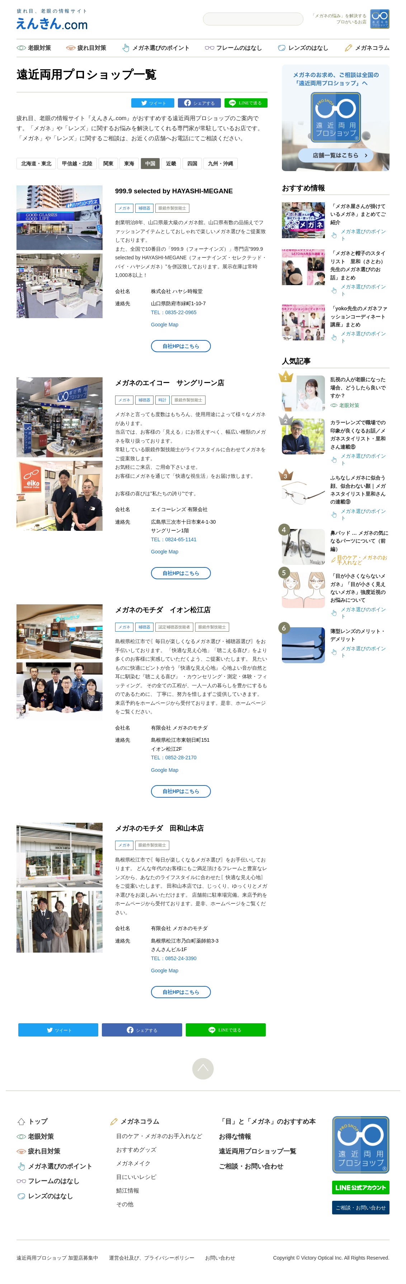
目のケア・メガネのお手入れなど (159, 1136)
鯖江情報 (127, 1191)
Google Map (164, 324)
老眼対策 (39, 48)
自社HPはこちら (180, 346)
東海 (129, 163)
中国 (150, 163)
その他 (124, 1204)
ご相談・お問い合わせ (251, 1166)
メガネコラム (372, 48)
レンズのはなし (308, 48)
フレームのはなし (239, 48)
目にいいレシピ (136, 1177)
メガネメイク (133, 1163)
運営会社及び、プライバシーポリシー (151, 1258)
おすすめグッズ (136, 1150)
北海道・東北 (36, 163)
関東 (108, 163)
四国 (192, 163)
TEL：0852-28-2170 (174, 757)
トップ (37, 1121)
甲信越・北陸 (77, 163)
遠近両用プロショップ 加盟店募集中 (57, 1258)
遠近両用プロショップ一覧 (257, 1151)
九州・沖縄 (220, 163)
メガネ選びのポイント (161, 48)
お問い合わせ (220, 1258)
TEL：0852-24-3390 (174, 958)
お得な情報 (235, 1136)
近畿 (171, 163)
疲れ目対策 (91, 48)
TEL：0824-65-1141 (174, 539)
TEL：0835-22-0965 (174, 312)
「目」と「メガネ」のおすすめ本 (267, 1121)
